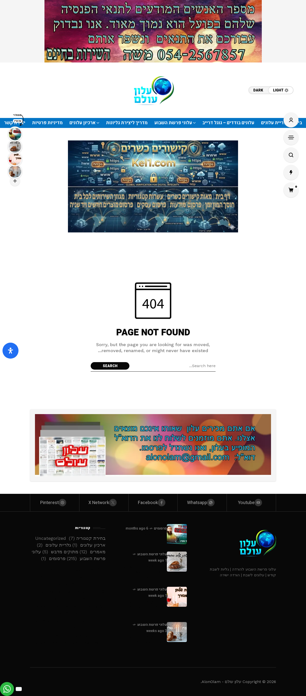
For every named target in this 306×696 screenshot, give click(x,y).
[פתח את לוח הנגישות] (10, 351)
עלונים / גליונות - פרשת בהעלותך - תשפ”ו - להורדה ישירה (143, 571)
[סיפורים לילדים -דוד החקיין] (177, 534)
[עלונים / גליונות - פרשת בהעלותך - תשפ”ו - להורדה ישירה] (177, 562)
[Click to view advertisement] (153, 31)
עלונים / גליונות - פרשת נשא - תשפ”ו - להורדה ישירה (143, 642)
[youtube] (251, 502)
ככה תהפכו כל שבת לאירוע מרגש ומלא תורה (67, 624)
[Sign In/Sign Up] (291, 119)
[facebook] (153, 502)
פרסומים (160, 528)
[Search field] (174, 365)
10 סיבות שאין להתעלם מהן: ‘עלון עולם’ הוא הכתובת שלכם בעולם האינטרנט (67, 577)
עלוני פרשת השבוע (152, 554)
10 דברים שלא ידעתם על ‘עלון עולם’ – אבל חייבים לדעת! (67, 595)
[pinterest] (54, 502)
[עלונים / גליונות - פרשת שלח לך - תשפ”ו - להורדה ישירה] (177, 597)
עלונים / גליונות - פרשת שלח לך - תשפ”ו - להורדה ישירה (142, 607)
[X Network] (103, 502)
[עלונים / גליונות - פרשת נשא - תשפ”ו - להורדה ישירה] (177, 632)
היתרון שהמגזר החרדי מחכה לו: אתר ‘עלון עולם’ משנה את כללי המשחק (67, 639)
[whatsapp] (202, 502)
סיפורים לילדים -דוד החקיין (147, 537)
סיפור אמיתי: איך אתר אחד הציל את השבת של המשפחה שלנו (67, 610)
